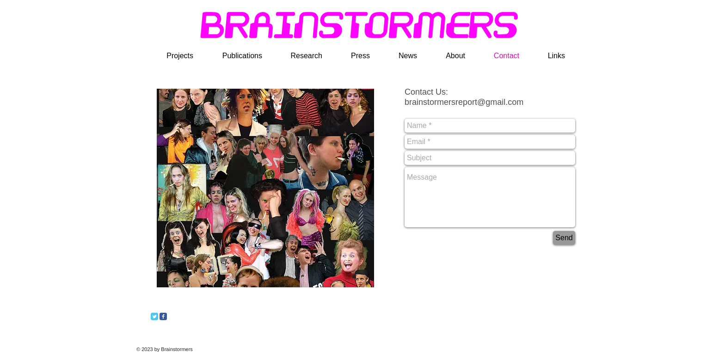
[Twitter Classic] (154, 316)
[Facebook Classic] (163, 316)
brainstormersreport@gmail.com (464, 102)
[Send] (564, 238)
